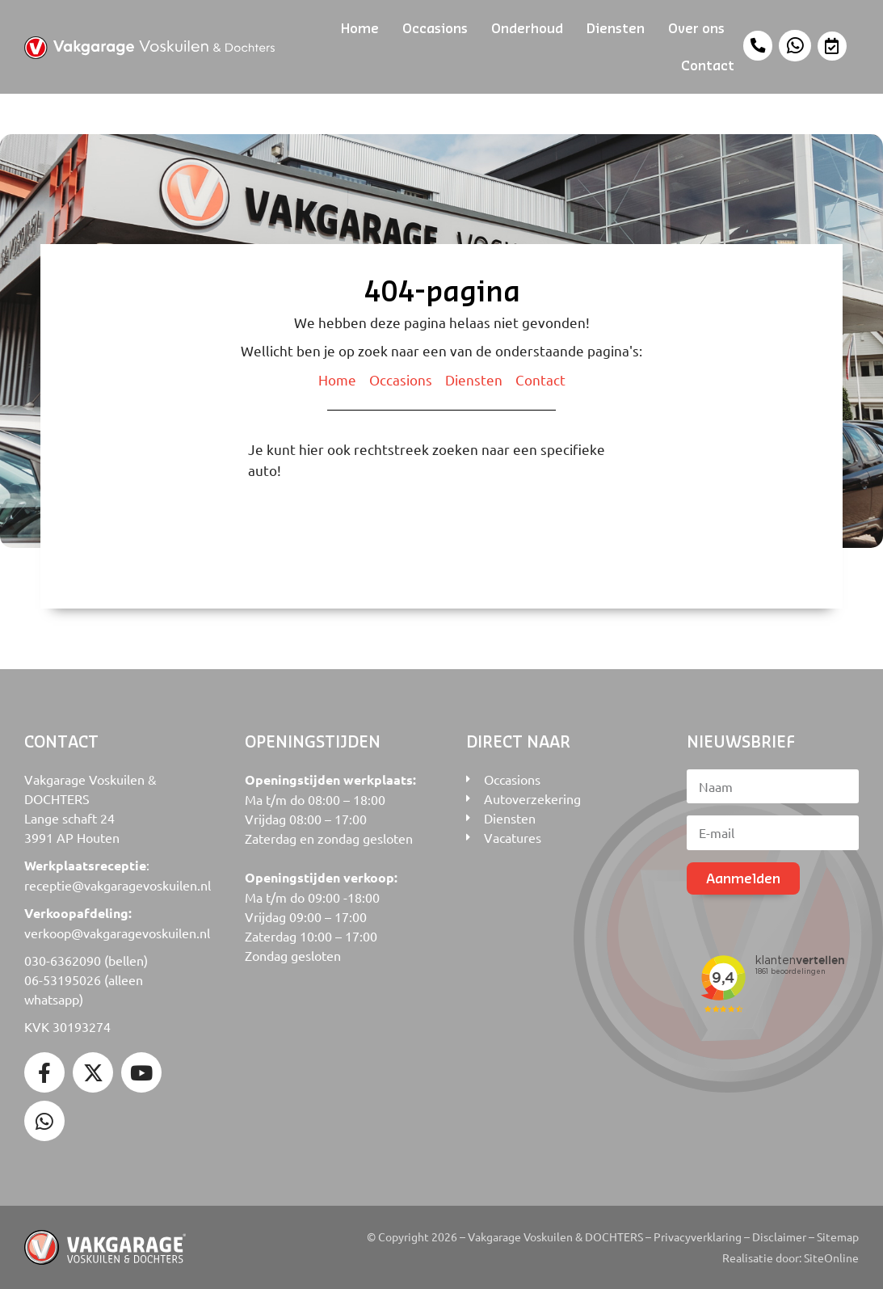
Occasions (435, 28)
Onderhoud (527, 28)
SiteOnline (831, 1257)
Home (360, 28)
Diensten (616, 28)
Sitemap (838, 1236)
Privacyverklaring (698, 1236)
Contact (707, 65)
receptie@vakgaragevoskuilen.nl (117, 885)
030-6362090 (62, 960)
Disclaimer (779, 1236)
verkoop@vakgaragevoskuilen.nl (117, 933)
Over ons (696, 28)
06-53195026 (62, 979)
